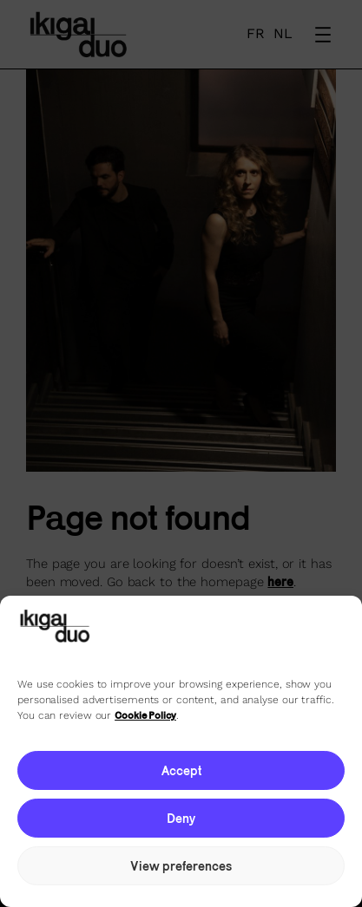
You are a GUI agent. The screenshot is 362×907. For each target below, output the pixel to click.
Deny (181, 818)
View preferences (181, 865)
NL (283, 33)
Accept (181, 770)
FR (256, 33)
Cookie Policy (145, 715)
